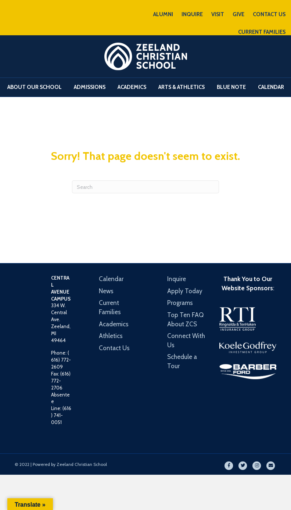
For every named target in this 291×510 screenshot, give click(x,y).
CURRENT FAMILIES (261, 32)
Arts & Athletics (181, 87)
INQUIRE (192, 14)
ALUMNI (163, 14)
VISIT (217, 14)
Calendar (271, 87)
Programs (180, 302)
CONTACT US (269, 14)
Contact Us (114, 348)
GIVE (238, 14)
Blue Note (231, 87)
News (106, 291)
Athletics (111, 336)
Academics (132, 87)
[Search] (145, 186)
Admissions (89, 87)
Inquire (176, 279)
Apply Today (184, 291)
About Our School (34, 87)
